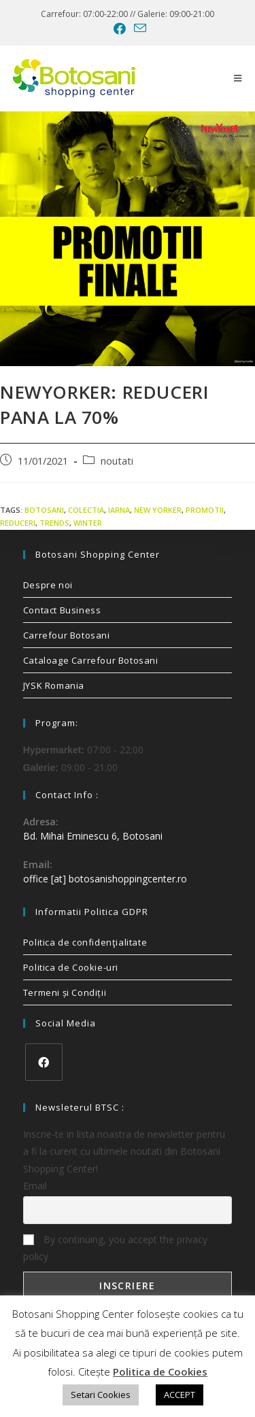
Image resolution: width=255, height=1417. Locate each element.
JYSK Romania (53, 685)
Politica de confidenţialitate (85, 942)
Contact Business (62, 610)
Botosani (44, 510)
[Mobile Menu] (238, 78)
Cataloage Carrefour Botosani (90, 660)
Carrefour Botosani (66, 635)
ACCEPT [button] (179, 1394)
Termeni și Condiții (64, 992)
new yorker (158, 510)
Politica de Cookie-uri (70, 967)
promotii (205, 510)
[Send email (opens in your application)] (138, 28)
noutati (117, 460)
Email (35, 1185)
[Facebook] (44, 1062)
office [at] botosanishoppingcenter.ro (105, 878)
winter (87, 523)
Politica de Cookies (160, 1371)
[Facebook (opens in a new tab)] (119, 28)
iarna (119, 510)
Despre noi (48, 585)
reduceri (17, 523)
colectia (86, 510)
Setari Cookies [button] (101, 1394)
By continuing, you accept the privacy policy (115, 1248)
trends (54, 523)
